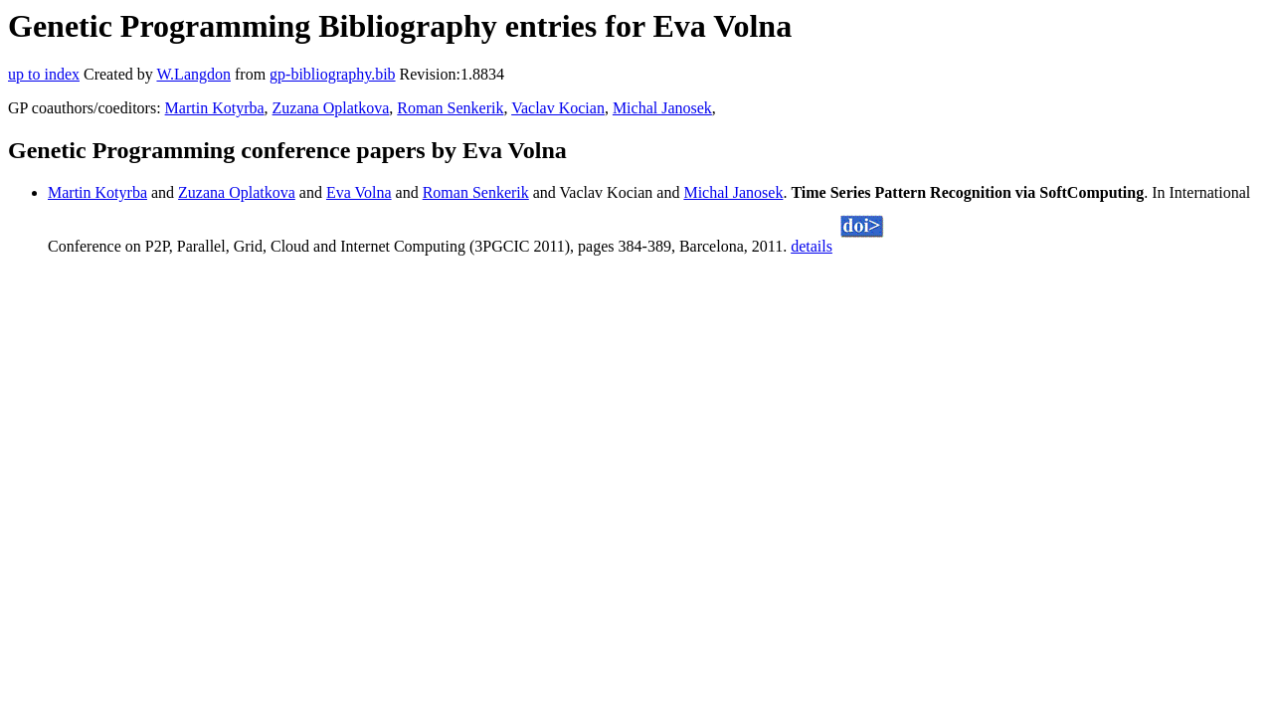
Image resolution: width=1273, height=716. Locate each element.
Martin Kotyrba (215, 107)
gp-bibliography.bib (333, 74)
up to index (44, 74)
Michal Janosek (662, 107)
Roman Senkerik (450, 107)
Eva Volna (359, 192)
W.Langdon (193, 74)
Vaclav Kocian (558, 107)
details (811, 246)
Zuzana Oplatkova (331, 107)
